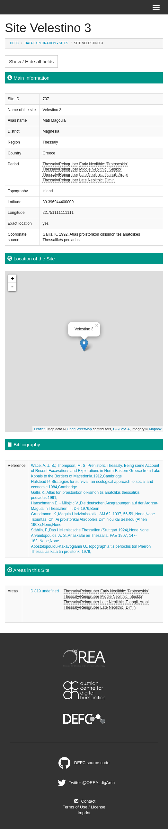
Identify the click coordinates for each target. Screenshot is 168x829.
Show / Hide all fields (31, 61)
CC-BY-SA (121, 429)
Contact (84, 801)
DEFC (14, 43)
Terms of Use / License (84, 807)
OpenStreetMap (79, 429)
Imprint (84, 812)
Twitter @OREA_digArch (85, 782)
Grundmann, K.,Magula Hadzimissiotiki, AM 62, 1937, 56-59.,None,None (93, 514)
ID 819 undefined (44, 591)
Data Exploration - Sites (46, 43)
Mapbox (155, 429)
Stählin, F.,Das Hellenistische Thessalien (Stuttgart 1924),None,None (90, 530)
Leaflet (39, 429)
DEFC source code (83, 762)
